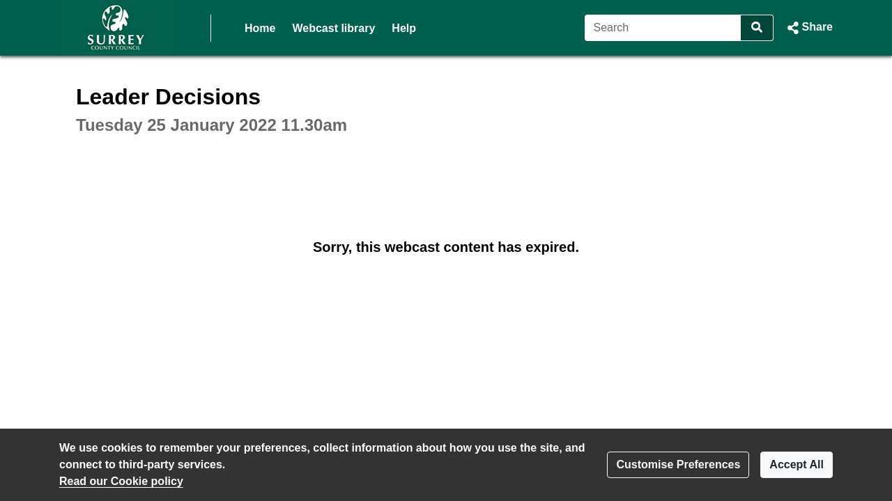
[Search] (663, 28)
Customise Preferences (678, 464)
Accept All (796, 464)
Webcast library (333, 28)
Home (260, 28)
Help (404, 28)
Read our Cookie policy (121, 481)
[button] (809, 28)
